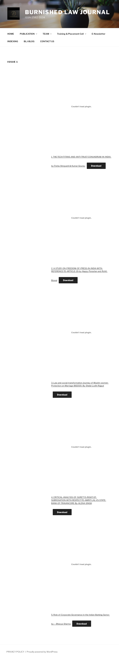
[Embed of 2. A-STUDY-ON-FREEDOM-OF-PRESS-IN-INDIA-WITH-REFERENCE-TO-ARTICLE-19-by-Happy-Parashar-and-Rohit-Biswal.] (81, 218)
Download (96, 165)
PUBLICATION (29, 33)
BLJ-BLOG (29, 41)
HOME (10, 33)
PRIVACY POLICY (15, 651)
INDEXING (12, 41)
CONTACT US (47, 41)
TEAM (47, 33)
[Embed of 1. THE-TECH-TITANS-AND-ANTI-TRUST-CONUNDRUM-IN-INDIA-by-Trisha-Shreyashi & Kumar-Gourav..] (81, 106)
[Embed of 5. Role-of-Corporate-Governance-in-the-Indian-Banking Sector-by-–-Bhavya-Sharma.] (81, 564)
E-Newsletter (98, 33)
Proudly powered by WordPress (42, 651)
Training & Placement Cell (72, 33)
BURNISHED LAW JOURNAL (67, 12)
